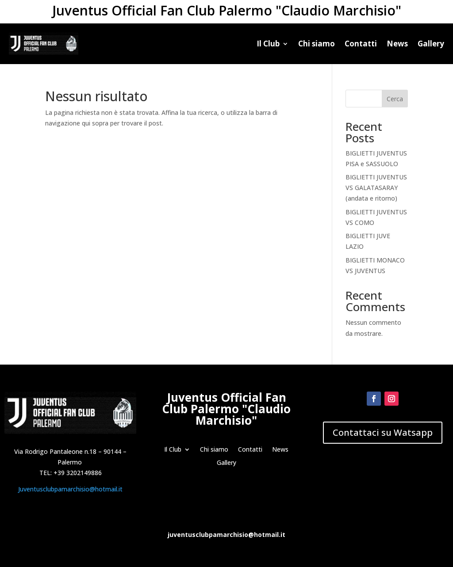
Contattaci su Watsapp (383, 432)
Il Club (268, 43)
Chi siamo (316, 43)
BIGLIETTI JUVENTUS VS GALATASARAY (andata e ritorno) (376, 187)
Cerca (395, 99)
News (397, 43)
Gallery (431, 43)
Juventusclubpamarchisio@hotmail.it (70, 489)
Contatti (361, 43)
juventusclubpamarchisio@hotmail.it (226, 534)
